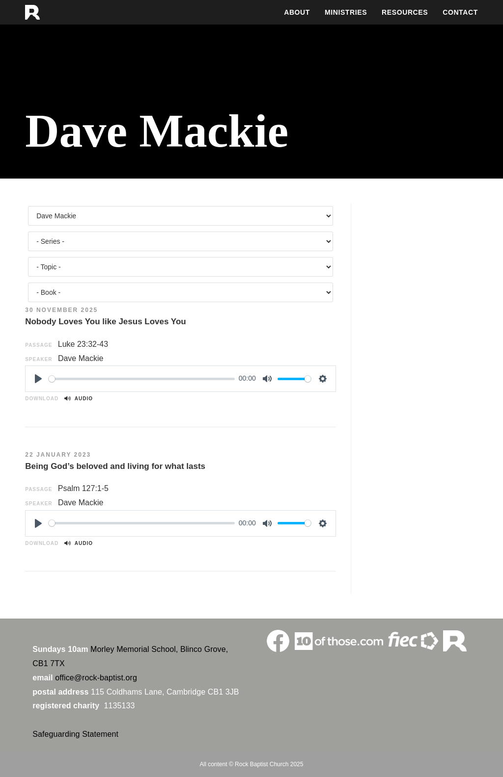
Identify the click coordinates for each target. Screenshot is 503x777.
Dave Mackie (80, 358)
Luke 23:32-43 (83, 344)
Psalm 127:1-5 (83, 488)
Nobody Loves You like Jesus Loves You (105, 321)
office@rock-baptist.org (96, 677)
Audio (78, 398)
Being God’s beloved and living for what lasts (115, 466)
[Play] (38, 379)
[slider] (142, 379)
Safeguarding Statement (75, 734)
